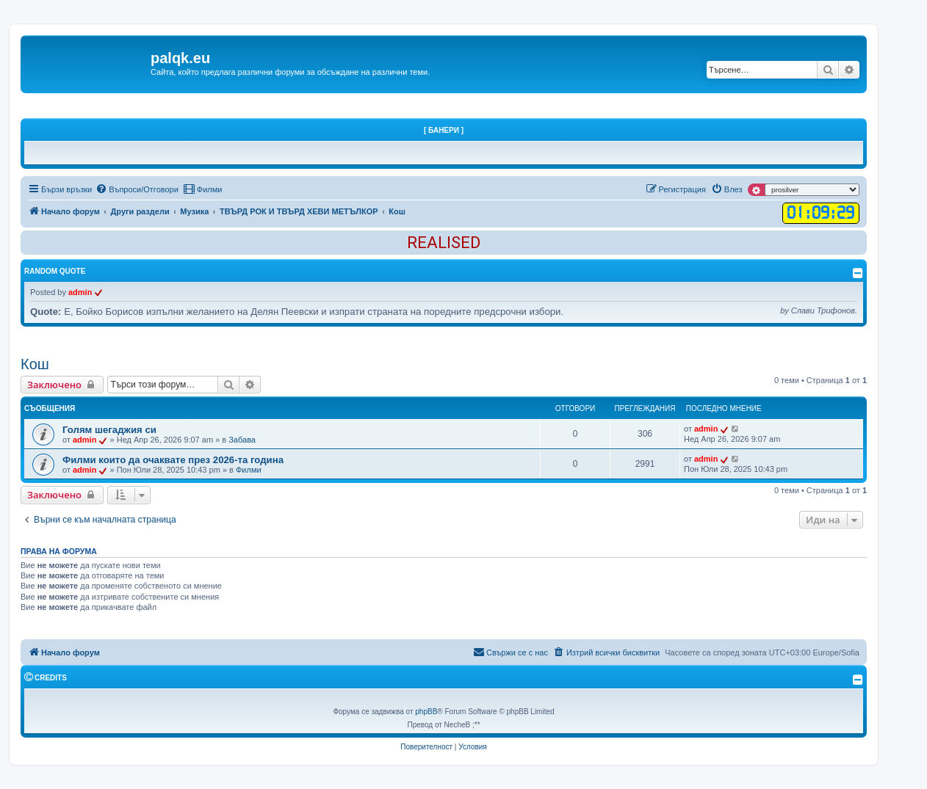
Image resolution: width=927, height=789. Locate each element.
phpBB (426, 712)
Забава (242, 439)
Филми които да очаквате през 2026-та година (173, 459)
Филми (248, 469)
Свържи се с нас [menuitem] (510, 652)
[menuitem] (136, 189)
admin (80, 292)
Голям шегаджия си (109, 429)
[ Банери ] (444, 130)
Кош (35, 364)
